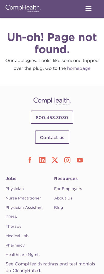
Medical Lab (17, 236)
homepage (78, 68)
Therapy (13, 226)
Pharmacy (15, 245)
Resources (66, 178)
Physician (15, 188)
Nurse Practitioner (23, 198)
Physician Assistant (24, 207)
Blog (58, 207)
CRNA (11, 217)
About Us (63, 198)
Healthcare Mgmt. (23, 254)
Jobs (11, 178)
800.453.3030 (52, 117)
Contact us (52, 137)
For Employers (68, 188)
